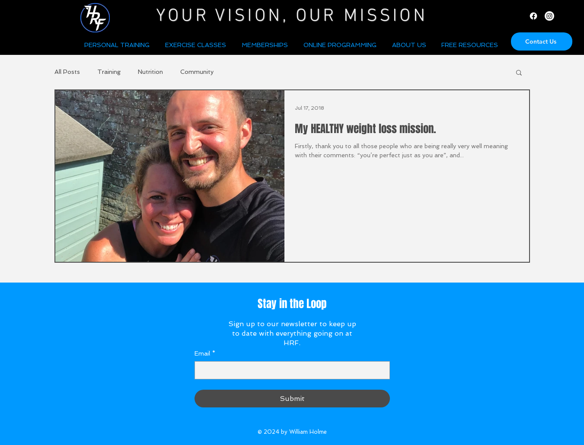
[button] (410, 45)
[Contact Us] (541, 41)
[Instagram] (549, 16)
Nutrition (150, 71)
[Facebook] (533, 16)
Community (197, 71)
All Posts (67, 71)
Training (109, 71)
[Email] (289, 370)
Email (205, 354)
